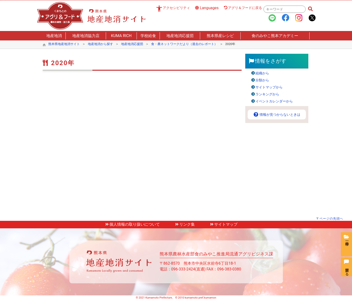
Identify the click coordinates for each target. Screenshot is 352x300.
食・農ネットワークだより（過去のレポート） (184, 44)
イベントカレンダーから (274, 101)
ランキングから (267, 94)
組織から (262, 73)
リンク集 (184, 224)
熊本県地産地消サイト (64, 44)
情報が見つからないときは (277, 115)
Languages (207, 8)
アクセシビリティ (176, 8)
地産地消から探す (100, 44)
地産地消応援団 (132, 44)
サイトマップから (269, 87)
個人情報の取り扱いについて (132, 224)
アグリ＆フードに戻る (243, 8)
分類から (262, 80)
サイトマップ (223, 224)
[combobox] (284, 9)
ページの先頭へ (331, 218)
